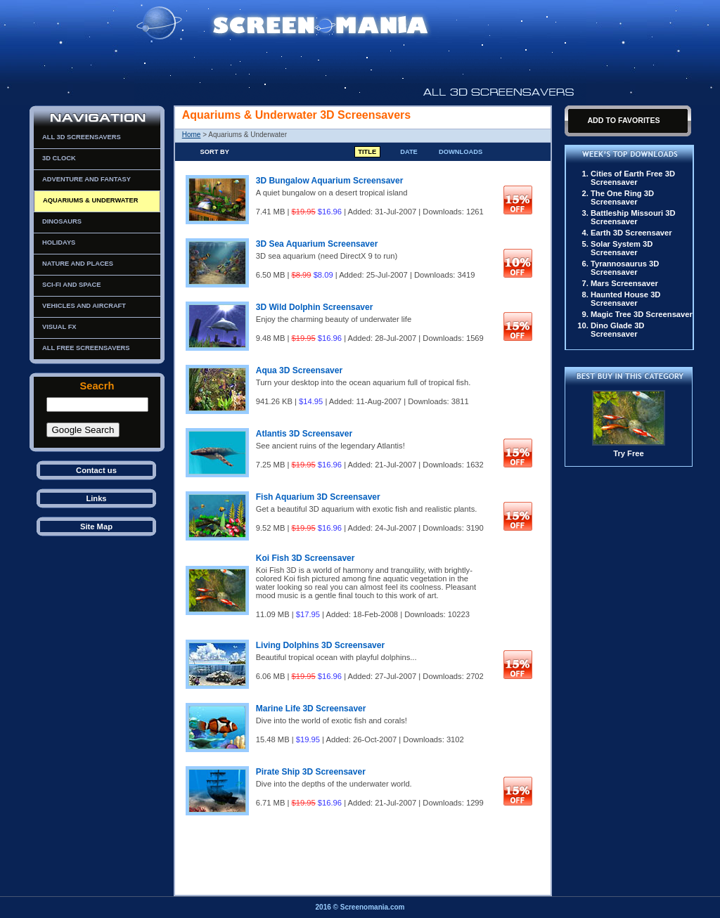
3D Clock (59, 158)
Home (191, 134)
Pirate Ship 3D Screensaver (311, 772)
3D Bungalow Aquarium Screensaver (330, 181)
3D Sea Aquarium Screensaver (317, 244)
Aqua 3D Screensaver (299, 370)
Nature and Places (77, 263)
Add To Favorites (623, 120)
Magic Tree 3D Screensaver (642, 314)
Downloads (460, 151)
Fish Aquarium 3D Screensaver (318, 497)
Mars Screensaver (624, 283)
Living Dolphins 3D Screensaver (320, 645)
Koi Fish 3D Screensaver (305, 558)
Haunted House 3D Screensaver (625, 298)
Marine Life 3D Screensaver (311, 708)
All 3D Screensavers (81, 137)
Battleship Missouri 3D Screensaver (633, 217)
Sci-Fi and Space (71, 284)
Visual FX (59, 326)
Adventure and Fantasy (86, 179)
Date (409, 151)
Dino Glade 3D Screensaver (617, 329)
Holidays (58, 242)
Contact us (96, 470)
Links (96, 498)
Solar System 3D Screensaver (621, 248)
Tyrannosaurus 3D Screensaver (625, 267)
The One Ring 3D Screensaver (622, 197)
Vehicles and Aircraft (84, 305)
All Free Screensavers (86, 347)
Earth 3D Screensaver (631, 232)
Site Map (96, 526)
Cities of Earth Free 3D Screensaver (633, 177)
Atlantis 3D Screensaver (304, 434)
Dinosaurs (62, 221)
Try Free (628, 453)
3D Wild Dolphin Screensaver (314, 307)
